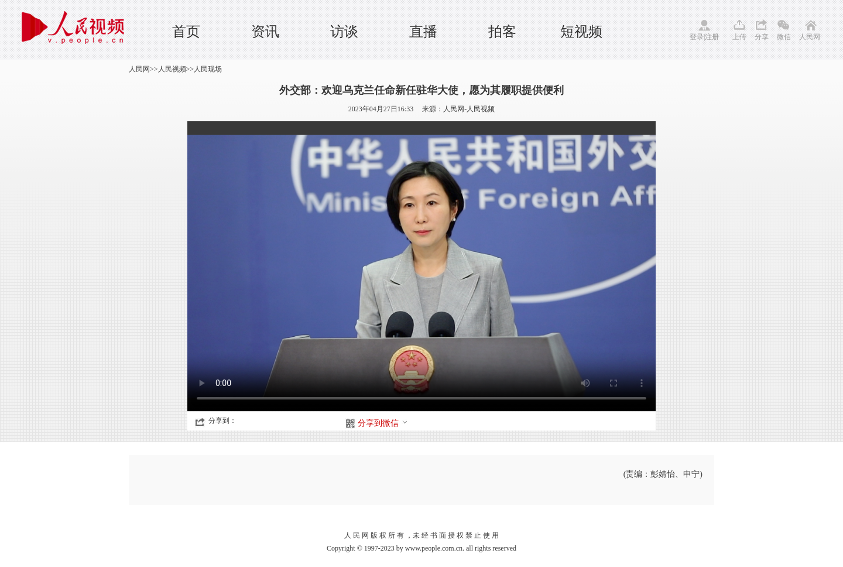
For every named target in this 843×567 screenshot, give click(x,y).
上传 (739, 37)
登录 (697, 37)
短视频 (581, 31)
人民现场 (208, 69)
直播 (423, 31)
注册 (712, 37)
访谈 (344, 31)
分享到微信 (383, 423)
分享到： (222, 420)
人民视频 (172, 69)
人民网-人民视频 (469, 109)
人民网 (809, 37)
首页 (186, 31)
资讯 (265, 31)
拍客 (502, 31)
